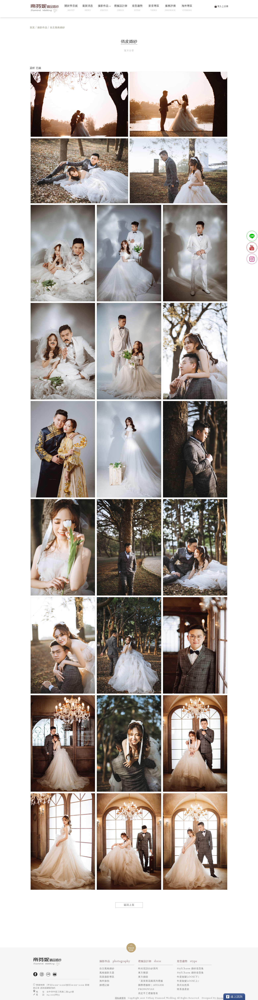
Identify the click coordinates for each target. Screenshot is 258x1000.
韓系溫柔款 (183, 989)
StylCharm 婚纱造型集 (190, 968)
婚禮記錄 (104, 985)
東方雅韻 (143, 972)
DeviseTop (222, 998)
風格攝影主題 (106, 972)
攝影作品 (42, 27)
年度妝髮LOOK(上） (188, 981)
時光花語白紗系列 (148, 968)
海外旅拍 (104, 981)
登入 (219, 6)
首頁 (32, 27)
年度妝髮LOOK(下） (188, 977)
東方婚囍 (143, 977)
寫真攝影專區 (106, 977)
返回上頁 (129, 905)
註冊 (226, 6)
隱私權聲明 (120, 998)
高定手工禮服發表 (148, 993)
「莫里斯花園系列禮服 (150, 981)
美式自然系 (183, 985)
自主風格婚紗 (106, 968)
